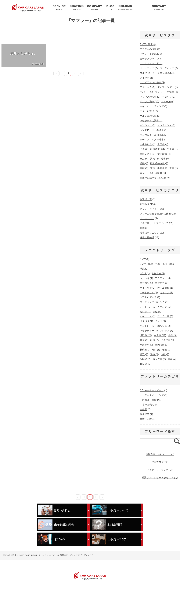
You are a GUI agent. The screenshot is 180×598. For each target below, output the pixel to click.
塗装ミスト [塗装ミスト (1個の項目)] (147, 154)
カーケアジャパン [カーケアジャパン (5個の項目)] (151, 58)
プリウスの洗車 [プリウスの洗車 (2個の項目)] (150, 97)
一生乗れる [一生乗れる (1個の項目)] (147, 144)
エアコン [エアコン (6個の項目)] (146, 283)
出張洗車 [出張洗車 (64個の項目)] (157, 149)
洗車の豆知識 (147, 237)
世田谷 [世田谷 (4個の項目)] (162, 144)
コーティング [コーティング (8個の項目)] (169, 68)
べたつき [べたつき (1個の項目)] (146, 278)
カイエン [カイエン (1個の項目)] (166, 292)
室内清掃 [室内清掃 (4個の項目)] (163, 154)
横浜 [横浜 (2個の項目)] (144, 354)
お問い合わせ (159, 7)
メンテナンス (147, 218)
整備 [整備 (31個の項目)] (145, 349)
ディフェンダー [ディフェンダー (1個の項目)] (167, 87)
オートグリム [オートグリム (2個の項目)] (149, 292)
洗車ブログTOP (160, 462)
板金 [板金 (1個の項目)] (166, 349)
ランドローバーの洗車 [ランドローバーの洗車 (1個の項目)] (153, 130)
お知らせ (144, 204)
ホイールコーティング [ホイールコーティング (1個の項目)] (153, 106)
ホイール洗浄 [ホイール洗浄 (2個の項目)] (149, 111)
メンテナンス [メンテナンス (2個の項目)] (166, 125)
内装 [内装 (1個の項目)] (144, 340)
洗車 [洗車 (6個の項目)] (154, 354)
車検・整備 (98, 591)
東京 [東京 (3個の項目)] (156, 349)
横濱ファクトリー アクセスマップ (160, 477)
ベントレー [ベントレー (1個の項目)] (147, 326)
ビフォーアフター (149, 209)
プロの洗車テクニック (96, 588)
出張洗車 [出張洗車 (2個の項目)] (167, 340)
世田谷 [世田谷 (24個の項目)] (146, 335)
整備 (142, 228)
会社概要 (94, 7)
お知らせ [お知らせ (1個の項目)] (158, 273)
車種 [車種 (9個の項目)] (144, 168)
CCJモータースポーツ (151, 390)
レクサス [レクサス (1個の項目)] (166, 330)
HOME (4, 588)
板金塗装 (144, 414)
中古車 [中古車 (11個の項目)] (160, 335)
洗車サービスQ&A (141, 7)
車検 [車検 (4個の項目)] (172, 359)
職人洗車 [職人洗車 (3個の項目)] (159, 359)
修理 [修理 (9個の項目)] (172, 335)
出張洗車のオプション (142, 588)
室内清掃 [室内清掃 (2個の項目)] (161, 345)
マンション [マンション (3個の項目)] (147, 125)
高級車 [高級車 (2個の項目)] (160, 173)
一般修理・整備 (148, 400)
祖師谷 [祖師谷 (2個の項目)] (145, 359)
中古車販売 (146, 404)
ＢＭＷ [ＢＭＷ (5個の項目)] (145, 364)
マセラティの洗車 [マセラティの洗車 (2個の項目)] (151, 120)
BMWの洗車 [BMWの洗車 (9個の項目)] (148, 44)
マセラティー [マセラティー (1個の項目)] (149, 330)
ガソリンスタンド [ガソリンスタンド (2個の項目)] (151, 63)
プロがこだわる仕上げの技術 (155, 213)
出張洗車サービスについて (154, 223)
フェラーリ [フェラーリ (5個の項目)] (165, 316)
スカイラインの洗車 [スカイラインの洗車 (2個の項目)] (152, 82)
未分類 (143, 409)
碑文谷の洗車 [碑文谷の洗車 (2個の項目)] (159, 163)
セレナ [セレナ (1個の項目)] (145, 311)
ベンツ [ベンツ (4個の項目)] (160, 321)
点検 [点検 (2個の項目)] (165, 354)
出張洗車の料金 (119, 588)
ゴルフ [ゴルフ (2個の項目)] (145, 73)
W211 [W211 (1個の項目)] (145, 273)
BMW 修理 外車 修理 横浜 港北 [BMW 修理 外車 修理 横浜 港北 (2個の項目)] (158, 266)
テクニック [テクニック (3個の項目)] (147, 87)
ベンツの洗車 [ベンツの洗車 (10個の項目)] (149, 101)
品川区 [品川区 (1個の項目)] (172, 149)
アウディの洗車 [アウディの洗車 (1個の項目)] (150, 49)
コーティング (76, 7)
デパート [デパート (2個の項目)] (146, 92)
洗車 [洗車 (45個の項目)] (165, 158)
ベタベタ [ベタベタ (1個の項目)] (168, 97)
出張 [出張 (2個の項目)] (144, 149)
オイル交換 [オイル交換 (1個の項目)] (147, 288)
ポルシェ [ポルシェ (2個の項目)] (163, 326)
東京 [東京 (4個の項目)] (144, 158)
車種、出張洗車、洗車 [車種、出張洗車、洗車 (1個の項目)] (164, 168)
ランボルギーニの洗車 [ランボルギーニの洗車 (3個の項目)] (153, 135)
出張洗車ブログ (73, 588)
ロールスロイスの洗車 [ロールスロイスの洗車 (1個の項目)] (153, 139)
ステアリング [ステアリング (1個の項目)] (161, 307)
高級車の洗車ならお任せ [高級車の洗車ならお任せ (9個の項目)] (155, 177)
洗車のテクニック (149, 232)
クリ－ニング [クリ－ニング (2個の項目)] (149, 68)
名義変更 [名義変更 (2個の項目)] (146, 345)
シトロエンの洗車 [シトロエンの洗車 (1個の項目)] (164, 73)
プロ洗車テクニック (125, 7)
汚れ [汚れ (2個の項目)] (154, 158)
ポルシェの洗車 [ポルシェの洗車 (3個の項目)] (150, 116)
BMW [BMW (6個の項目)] (144, 259)
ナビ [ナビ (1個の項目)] (157, 311)
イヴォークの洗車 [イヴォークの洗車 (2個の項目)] (151, 54)
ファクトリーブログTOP (160, 470)
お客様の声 (146, 199)
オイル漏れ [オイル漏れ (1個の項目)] (165, 288)
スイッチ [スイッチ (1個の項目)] (146, 77)
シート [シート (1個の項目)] (145, 307)
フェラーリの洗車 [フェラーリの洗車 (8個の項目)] (166, 92)
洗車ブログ (110, 7)
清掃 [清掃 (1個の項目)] (144, 163)
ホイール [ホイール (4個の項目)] (167, 101)
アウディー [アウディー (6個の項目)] (162, 278)
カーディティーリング (152, 395)
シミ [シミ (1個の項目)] (164, 302)
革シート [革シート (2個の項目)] (146, 173)
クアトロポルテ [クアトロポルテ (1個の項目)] (150, 297)
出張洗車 (59, 7)
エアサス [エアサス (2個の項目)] (161, 283)
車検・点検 (146, 419)
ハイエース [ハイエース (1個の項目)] (147, 316)
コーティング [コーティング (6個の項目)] (149, 302)
